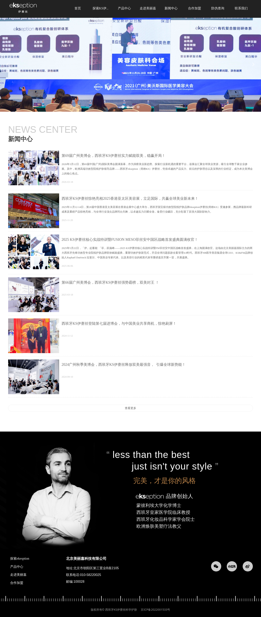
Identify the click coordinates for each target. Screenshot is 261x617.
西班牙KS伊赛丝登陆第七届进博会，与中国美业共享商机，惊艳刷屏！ (119, 323)
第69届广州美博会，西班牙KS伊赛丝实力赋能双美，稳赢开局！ (113, 156)
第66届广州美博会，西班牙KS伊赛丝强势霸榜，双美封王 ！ (110, 282)
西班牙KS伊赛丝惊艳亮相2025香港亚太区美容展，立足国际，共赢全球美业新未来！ (130, 198)
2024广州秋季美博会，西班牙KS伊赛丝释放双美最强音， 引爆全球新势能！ (124, 365)
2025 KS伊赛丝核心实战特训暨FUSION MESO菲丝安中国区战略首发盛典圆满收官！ (130, 240)
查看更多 (130, 408)
